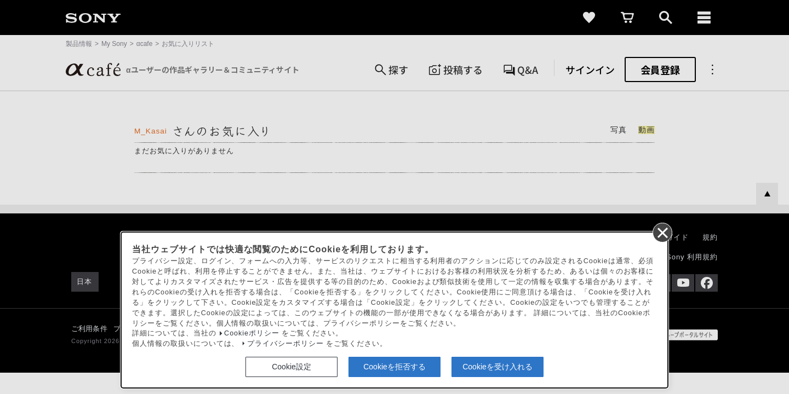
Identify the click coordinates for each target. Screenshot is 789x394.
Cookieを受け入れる (497, 366)
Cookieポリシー (251, 333)
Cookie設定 (291, 366)
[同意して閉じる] (662, 232)
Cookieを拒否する (394, 366)
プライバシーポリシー (285, 343)
